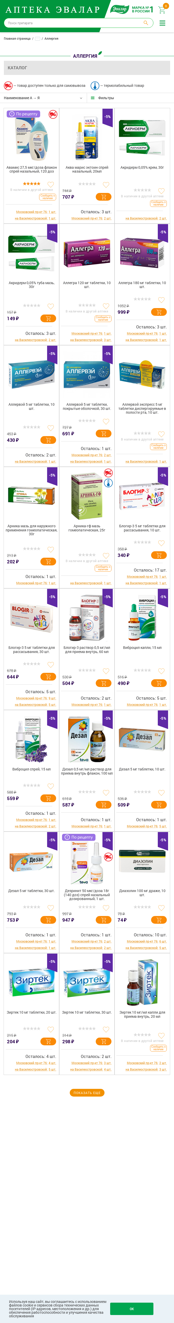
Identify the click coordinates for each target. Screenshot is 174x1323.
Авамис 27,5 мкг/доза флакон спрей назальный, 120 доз (31, 169)
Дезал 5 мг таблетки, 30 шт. (31, 891)
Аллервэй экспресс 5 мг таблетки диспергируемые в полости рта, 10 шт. (142, 408)
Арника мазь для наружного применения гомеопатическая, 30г (31, 530)
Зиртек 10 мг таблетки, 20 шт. (32, 1012)
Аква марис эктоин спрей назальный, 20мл (87, 169)
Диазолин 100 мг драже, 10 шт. (142, 893)
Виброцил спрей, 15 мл (31, 769)
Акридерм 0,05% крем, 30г (142, 167)
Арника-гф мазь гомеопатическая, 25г (86, 528)
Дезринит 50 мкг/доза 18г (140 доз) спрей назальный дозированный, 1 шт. (87, 895)
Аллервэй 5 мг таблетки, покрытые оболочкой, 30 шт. (87, 406)
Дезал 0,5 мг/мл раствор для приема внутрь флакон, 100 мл (87, 771)
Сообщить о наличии (47, 197)
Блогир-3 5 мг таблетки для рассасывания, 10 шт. (142, 528)
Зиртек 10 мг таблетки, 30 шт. (87, 1012)
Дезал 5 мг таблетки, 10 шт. (142, 769)
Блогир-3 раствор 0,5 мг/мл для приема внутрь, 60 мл (87, 650)
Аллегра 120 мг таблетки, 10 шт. (87, 285)
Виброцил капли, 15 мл (142, 648)
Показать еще (87, 1093)
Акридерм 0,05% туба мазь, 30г (32, 285)
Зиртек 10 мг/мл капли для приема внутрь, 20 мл (142, 1014)
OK (132, 1309)
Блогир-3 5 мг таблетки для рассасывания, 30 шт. (31, 650)
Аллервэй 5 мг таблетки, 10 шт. (31, 406)
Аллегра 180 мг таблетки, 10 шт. (142, 285)
